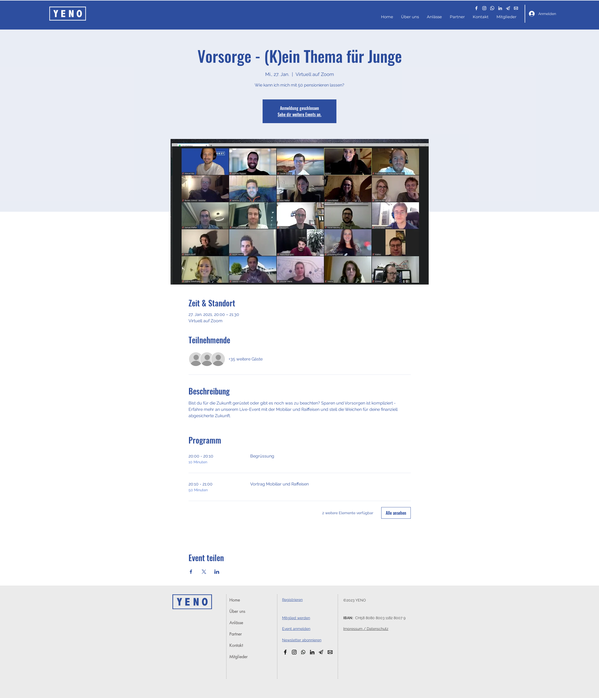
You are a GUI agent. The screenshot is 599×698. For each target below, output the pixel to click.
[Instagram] (484, 8)
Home (234, 600)
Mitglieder (238, 657)
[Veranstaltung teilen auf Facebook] (191, 572)
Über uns (237, 611)
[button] (508, 8)
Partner (235, 634)
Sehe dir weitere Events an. (299, 114)
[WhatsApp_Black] (303, 652)
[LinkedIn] (500, 8)
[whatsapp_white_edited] (492, 8)
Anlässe (236, 622)
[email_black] (330, 652)
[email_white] (516, 8)
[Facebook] (476, 8)
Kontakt (236, 645)
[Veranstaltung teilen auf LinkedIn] (216, 572)
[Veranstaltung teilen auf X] (203, 572)
